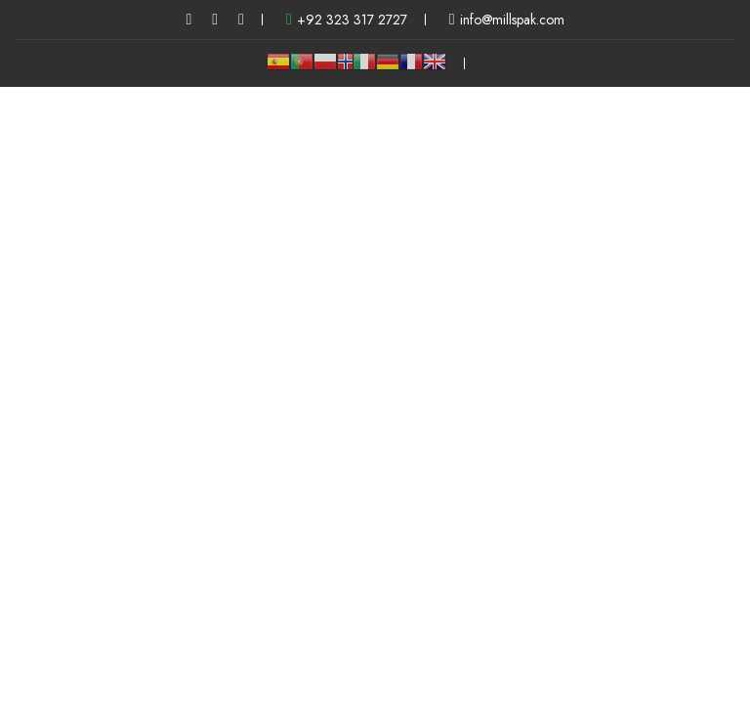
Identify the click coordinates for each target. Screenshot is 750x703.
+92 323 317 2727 (346, 19)
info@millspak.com (506, 19)
